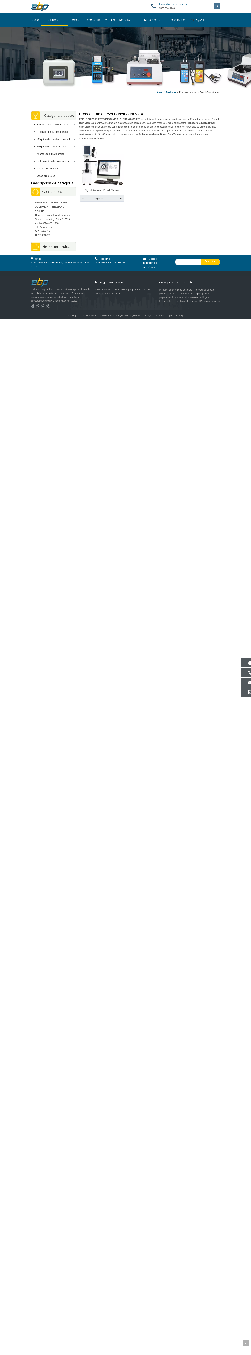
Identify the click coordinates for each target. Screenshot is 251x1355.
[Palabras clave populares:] (217, 6)
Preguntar (92, 198)
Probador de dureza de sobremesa (56, 124)
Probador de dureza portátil (52, 132)
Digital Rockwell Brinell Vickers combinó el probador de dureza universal (102, 190)
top (246, 1343)
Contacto (116, 293)
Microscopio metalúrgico (51, 154)
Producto (106, 289)
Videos (136, 289)
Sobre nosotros (102, 293)
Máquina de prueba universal (53, 139)
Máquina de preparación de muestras (56, 146)
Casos (116, 289)
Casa (97, 289)
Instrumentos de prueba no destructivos (56, 161)
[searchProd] (202, 6)
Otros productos (46, 176)
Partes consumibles (48, 168)
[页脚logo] (43, 283)
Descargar (126, 289)
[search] (187, 262)
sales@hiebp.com (44, 227)
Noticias (146, 289)
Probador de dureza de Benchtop (175, 290)
